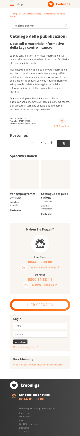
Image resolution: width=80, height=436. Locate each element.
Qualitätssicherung (28, 424)
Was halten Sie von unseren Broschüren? (37, 364)
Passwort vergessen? (25, 347)
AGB (21, 420)
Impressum (24, 413)
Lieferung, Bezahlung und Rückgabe (37, 408)
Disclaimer (24, 427)
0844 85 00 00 (31, 399)
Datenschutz (25, 416)
